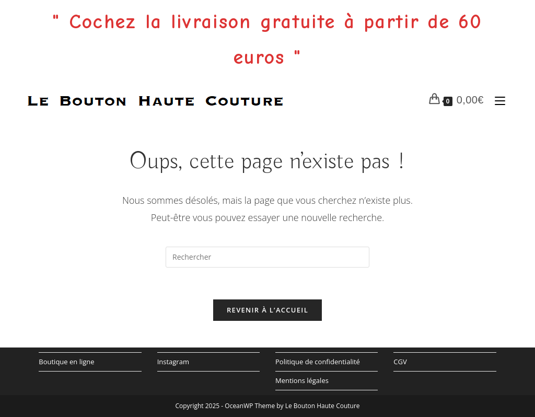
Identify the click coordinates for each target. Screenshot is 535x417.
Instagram (173, 361)
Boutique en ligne (66, 361)
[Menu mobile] (497, 100)
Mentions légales (302, 380)
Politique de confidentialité (317, 361)
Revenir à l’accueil (267, 310)
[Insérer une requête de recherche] (267, 257)
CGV (399, 361)
